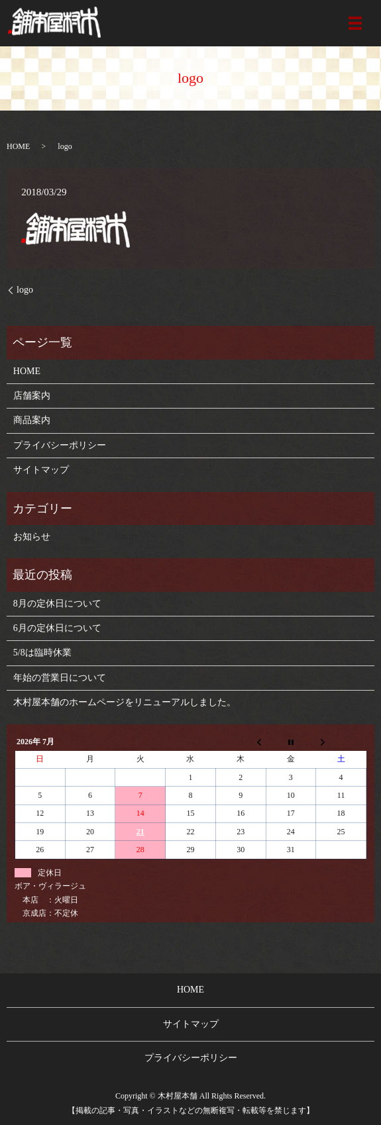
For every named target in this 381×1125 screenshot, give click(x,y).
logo (25, 290)
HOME (18, 146)
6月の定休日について (57, 628)
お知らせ (31, 537)
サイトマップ (41, 470)
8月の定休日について (57, 604)
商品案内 (31, 420)
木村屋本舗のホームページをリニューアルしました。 (124, 702)
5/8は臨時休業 (42, 653)
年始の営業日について (59, 678)
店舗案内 (31, 396)
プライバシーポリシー (59, 445)
